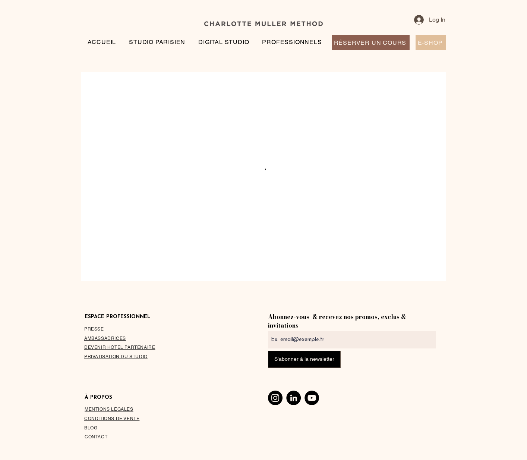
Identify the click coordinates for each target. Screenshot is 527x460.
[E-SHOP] (431, 42)
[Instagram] (275, 398)
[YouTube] (311, 398)
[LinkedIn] (293, 398)
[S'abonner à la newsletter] (304, 359)
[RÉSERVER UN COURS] (371, 42)
